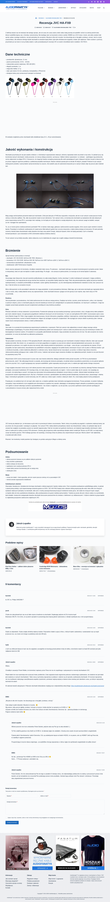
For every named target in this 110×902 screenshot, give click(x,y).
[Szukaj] (103, 7)
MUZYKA (92, 7)
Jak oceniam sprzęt (10, 1)
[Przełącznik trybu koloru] (88, 1)
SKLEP (98, 7)
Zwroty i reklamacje (33, 885)
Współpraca (48, 1)
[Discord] (91, 1)
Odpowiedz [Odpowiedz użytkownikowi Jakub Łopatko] (101, 662)
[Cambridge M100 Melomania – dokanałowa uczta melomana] (55, 555)
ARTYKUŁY (73, 7)
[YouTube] (100, 1)
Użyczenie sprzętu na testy (36, 1)
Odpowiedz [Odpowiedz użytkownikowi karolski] (101, 595)
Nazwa (9, 796)
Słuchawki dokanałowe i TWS (62, 27)
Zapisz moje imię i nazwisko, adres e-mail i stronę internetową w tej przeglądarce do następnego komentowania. (35, 817)
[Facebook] (94, 1)
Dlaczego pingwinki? (22, 1)
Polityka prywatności (33, 881)
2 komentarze (85, 569)
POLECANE (41, 8)
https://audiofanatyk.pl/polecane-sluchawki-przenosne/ (87, 686)
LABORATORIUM (63, 8)
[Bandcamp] (103, 1)
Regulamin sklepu (32, 878)
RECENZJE (51, 8)
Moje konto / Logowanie (56, 878)
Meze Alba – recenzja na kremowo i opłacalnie (88, 566)
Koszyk (51, 883)
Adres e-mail (44, 796)
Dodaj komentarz (12, 802)
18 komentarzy (51, 571)
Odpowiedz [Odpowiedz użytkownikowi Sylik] (101, 644)
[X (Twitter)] (97, 1)
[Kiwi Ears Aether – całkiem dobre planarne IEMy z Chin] (21, 555)
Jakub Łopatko (10, 662)
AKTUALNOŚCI (82, 7)
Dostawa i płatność (32, 883)
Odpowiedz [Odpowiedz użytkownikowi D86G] (101, 696)
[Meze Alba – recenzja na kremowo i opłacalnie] (88, 555)
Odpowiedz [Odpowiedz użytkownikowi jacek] (101, 610)
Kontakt (56, 1)
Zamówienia (52, 881)
